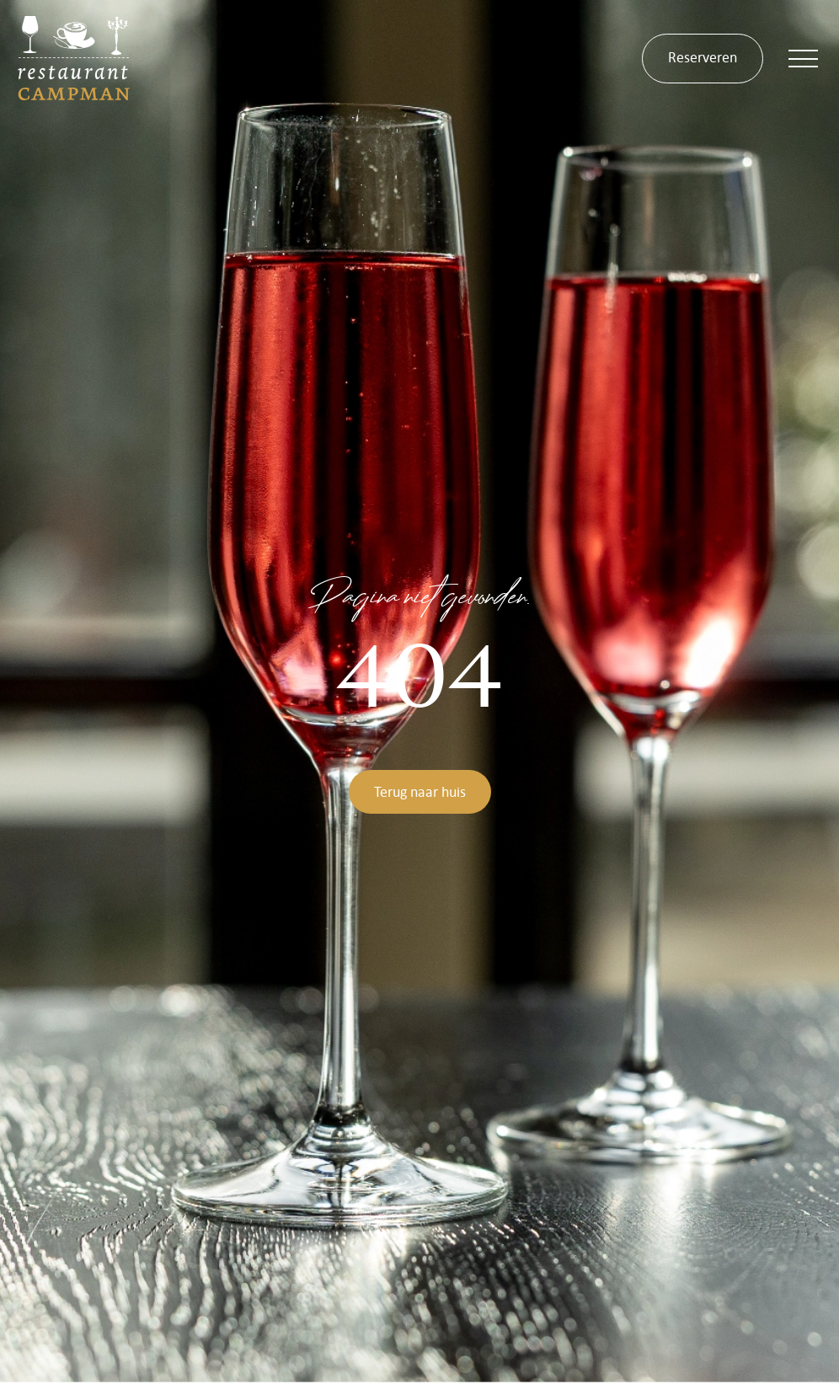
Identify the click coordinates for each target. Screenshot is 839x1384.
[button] (803, 58)
